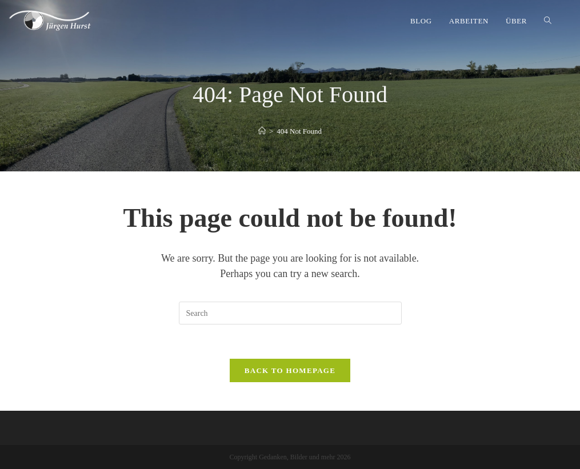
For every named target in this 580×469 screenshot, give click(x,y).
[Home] (262, 131)
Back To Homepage (290, 370)
